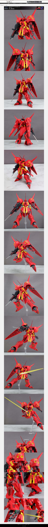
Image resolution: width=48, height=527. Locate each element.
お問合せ (28, 524)
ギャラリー (14, 3)
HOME (8, 3)
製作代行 (27, 3)
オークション (20, 3)
